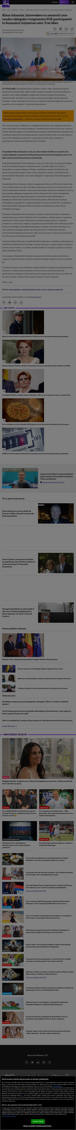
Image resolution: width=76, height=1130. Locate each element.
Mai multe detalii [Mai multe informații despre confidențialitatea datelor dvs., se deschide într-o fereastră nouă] (57, 1086)
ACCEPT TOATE (38, 1121)
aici (22, 1095)
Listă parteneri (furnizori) (9, 1116)
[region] (38, 1103)
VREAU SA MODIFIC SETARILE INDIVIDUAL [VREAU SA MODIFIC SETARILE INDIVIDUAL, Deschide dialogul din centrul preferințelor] (37, 1126)
